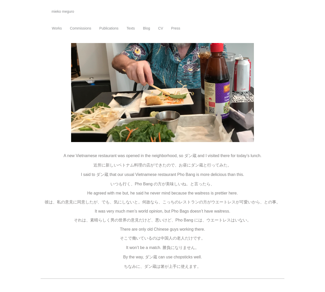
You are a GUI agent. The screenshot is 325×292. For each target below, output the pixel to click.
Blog (146, 28)
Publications (109, 28)
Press (175, 28)
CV (160, 28)
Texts (130, 28)
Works (57, 28)
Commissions (80, 28)
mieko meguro (63, 11)
